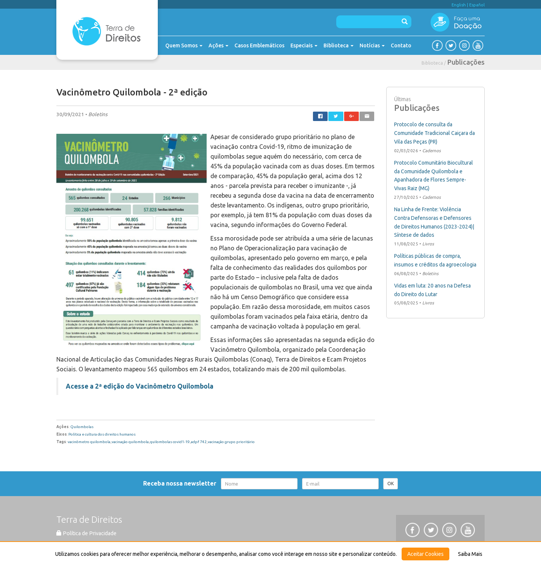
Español (477, 5)
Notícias (372, 45)
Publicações (466, 62)
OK (390, 483)
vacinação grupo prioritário (231, 442)
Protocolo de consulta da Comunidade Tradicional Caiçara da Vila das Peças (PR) (434, 133)
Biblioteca (338, 45)
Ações (218, 45)
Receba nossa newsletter (181, 483)
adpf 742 (199, 442)
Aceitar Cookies (425, 554)
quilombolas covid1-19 (170, 442)
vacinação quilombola (130, 442)
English (459, 5)
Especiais (303, 45)
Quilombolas (82, 427)
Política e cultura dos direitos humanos (102, 434)
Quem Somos (183, 45)
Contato (401, 45)
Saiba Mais (470, 554)
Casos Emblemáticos (259, 45)
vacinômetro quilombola (89, 442)
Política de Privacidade (86, 533)
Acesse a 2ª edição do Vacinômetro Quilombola (139, 386)
